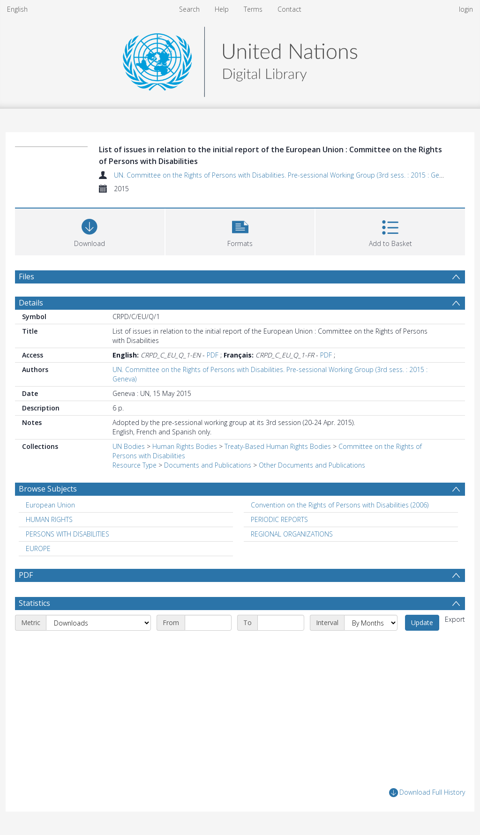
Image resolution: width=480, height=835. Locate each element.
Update (422, 622)
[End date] (280, 623)
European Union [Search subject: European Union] (50, 504)
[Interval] (371, 623)
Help (222, 9)
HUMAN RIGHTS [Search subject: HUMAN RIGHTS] (49, 519)
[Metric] (98, 623)
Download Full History (427, 793)
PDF (212, 354)
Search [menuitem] (189, 9)
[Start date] (208, 623)
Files (26, 276)
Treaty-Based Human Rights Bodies (278, 446)
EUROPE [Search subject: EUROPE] (38, 548)
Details (31, 303)
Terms (253, 9)
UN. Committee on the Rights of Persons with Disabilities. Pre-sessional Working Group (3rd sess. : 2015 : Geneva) (284, 175)
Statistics (34, 603)
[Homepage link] (240, 59)
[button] (240, 231)
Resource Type (134, 465)
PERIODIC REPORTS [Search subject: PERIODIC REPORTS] (279, 519)
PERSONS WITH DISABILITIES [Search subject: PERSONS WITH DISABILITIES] (67, 533)
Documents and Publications (207, 465)
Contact (289, 9)
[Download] (90, 231)
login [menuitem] (466, 9)
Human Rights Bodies (184, 446)
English (17, 9)
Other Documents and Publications (312, 465)
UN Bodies (128, 446)
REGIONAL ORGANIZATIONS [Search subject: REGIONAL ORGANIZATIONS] (292, 533)
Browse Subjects (48, 489)
